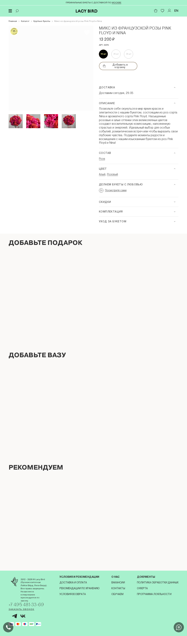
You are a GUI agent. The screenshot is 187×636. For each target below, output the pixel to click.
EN (176, 10)
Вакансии (118, 582)
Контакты (118, 588)
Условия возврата (73, 594)
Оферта (142, 588)
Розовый (112, 174)
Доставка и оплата (73, 582)
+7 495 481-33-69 (26, 604)
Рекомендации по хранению (80, 588)
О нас (115, 576)
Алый (102, 174)
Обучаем (117, 594)
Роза (102, 158)
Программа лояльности (154, 594)
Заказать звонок (21, 609)
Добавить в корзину (115, 66)
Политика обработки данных (157, 582)
